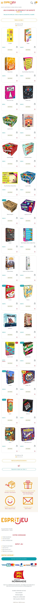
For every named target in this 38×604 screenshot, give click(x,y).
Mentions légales (19, 594)
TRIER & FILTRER (18, 20)
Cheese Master (10, 271)
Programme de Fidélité (7, 546)
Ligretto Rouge (10, 157)
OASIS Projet (15, 602)
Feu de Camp (28, 128)
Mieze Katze (10, 71)
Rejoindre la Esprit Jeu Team (18, 469)
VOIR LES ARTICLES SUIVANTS (18, 460)
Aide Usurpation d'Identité (19, 598)
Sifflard (27, 328)
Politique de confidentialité (19, 596)
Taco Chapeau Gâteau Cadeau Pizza (28, 242)
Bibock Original (10, 214)
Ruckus (28, 299)
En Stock (10, 49)
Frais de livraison (6, 538)
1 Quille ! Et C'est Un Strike (28, 271)
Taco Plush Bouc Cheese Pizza (10, 185)
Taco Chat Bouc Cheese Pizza (28, 71)
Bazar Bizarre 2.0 (28, 442)
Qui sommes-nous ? (6, 549)
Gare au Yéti (28, 356)
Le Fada (10, 43)
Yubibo (28, 43)
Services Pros (5, 547)
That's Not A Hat (10, 100)
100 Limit (28, 413)
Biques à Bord (10, 356)
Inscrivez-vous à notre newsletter (19, 558)
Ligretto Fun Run (28, 214)
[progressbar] (19, 25)
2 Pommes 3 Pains (28, 157)
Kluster (10, 242)
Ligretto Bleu (28, 185)
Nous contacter (19, 592)
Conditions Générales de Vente (19, 590)
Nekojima (10, 328)
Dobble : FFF (27, 385)
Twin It (10, 442)
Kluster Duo (28, 100)
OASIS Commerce (22, 602)
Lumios (10, 385)
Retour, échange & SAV (7, 540)
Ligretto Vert (10, 128)
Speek (10, 413)
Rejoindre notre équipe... (7, 551)
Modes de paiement (6, 536)
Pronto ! (10, 299)
